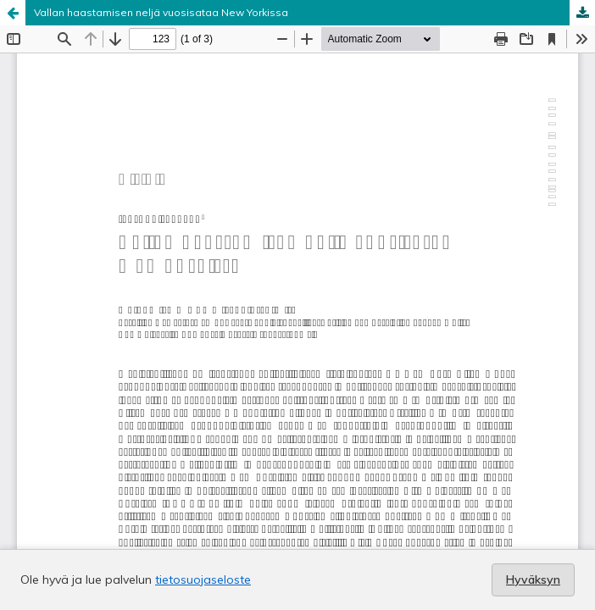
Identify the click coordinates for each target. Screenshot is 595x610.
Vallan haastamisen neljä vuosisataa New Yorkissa (161, 12)
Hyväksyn (533, 579)
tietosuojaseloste (203, 579)
